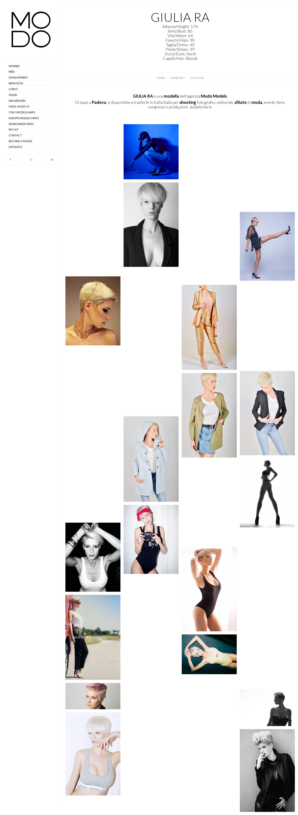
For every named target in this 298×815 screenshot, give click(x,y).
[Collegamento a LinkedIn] (51, 159)
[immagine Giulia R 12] (94, 639)
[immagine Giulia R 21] (153, 460)
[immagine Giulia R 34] (269, 168)
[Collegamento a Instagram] (31, 159)
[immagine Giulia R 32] (94, 236)
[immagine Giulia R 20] (94, 479)
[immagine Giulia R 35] (211, 168)
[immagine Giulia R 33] (153, 226)
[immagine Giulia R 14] (211, 590)
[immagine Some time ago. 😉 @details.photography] (153, 541)
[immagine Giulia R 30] (211, 249)
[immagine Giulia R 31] (269, 248)
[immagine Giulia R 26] (211, 329)
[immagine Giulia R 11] (269, 653)
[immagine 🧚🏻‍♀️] (269, 494)
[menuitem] (31, 66)
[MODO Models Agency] (31, 29)
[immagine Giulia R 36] (153, 153)
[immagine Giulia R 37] (94, 160)
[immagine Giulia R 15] (269, 574)
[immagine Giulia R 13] (153, 620)
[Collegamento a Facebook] (10, 159)
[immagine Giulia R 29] (153, 299)
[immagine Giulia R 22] (211, 417)
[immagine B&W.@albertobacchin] (94, 559)
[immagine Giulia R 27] (269, 327)
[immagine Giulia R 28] (94, 312)
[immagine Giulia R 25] (153, 372)
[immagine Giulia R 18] (211, 504)
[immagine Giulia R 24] (94, 392)
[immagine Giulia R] (211, 655)
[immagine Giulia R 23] (269, 414)
